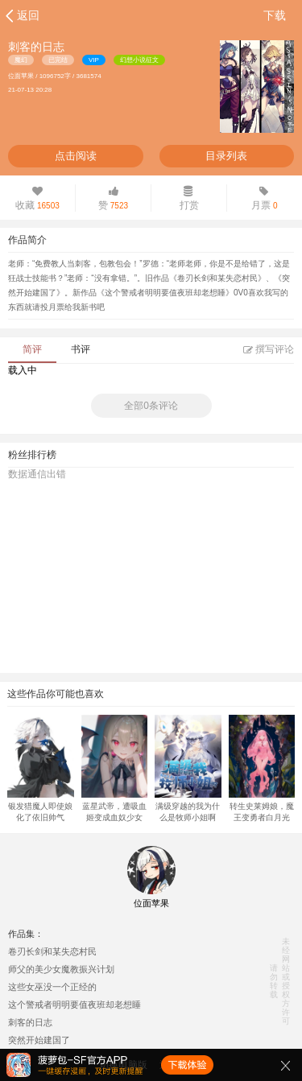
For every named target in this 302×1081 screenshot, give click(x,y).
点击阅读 (76, 156)
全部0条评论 (151, 405)
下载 (274, 15)
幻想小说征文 (139, 60)
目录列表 (226, 156)
